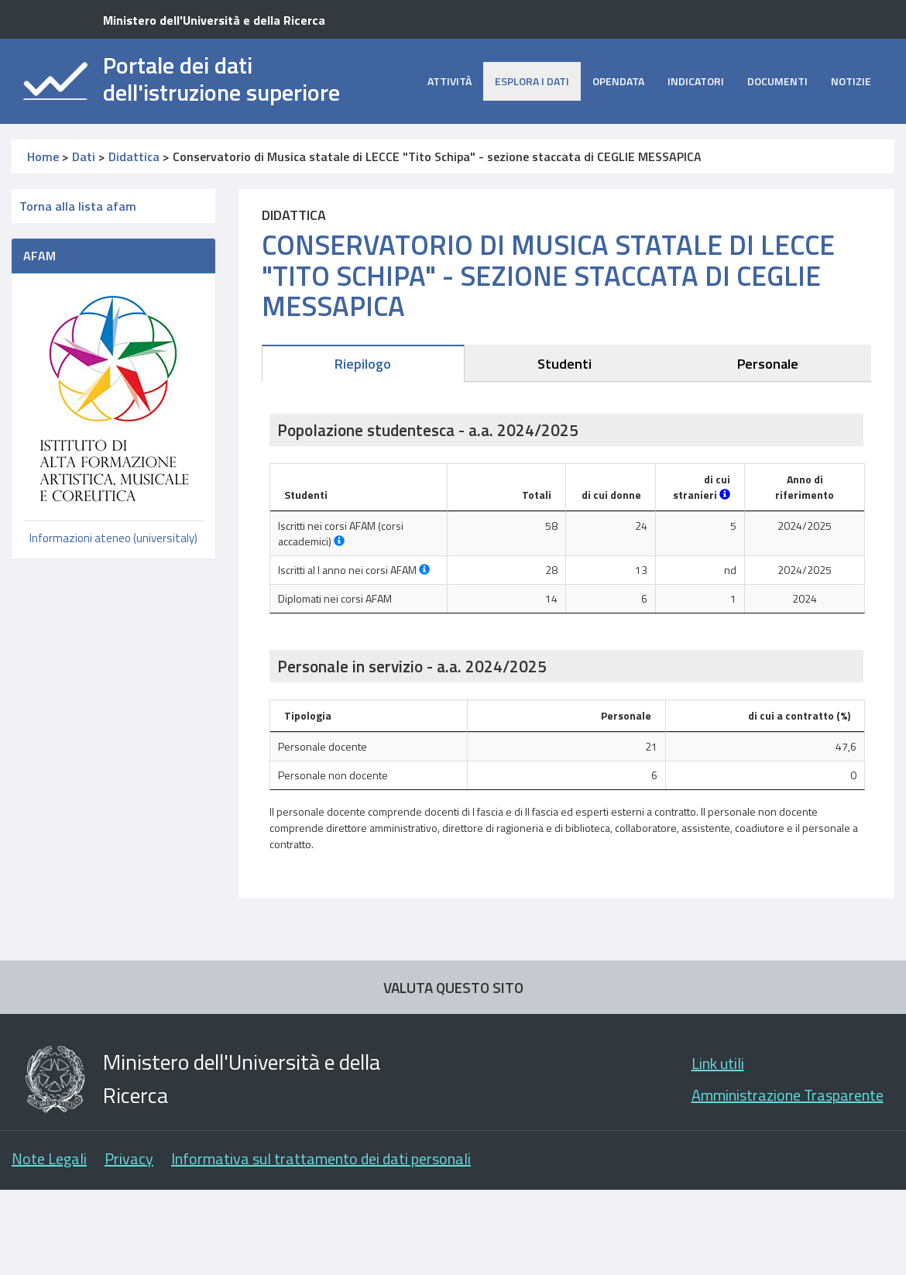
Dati (83, 156)
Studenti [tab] (564, 363)
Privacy (129, 1158)
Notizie (851, 81)
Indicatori (695, 81)
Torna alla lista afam (77, 206)
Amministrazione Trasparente (788, 1095)
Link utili (718, 1063)
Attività (449, 81)
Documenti (777, 81)
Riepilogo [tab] (363, 363)
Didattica (134, 156)
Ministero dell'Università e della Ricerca (214, 20)
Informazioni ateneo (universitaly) (113, 538)
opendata (618, 81)
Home (43, 156)
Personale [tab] (767, 363)
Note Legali (49, 1158)
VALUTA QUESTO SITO (453, 987)
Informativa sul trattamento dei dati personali (321, 1158)
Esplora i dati (532, 81)
